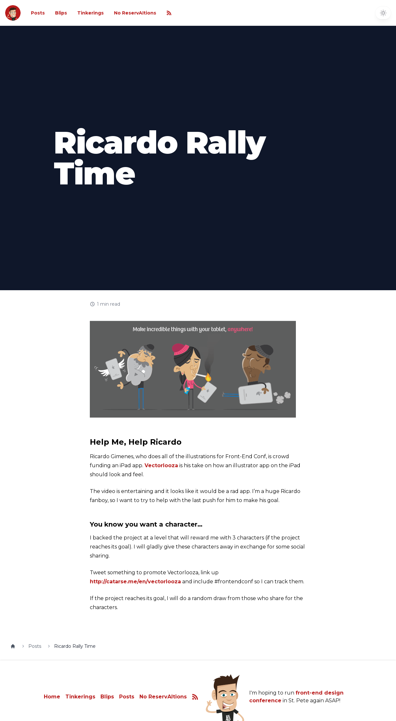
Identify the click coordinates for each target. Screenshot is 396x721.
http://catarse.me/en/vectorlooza (135, 581)
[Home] (12, 646)
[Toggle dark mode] (383, 12)
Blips (61, 13)
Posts (38, 13)
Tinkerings (90, 13)
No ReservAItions (135, 13)
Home (52, 697)
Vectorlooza (161, 465)
